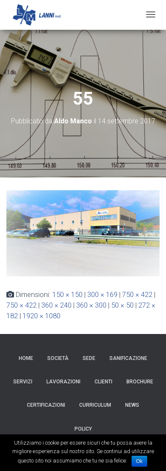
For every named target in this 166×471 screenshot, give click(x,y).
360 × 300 (91, 305)
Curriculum (95, 405)
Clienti (103, 382)
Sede (89, 358)
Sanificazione (128, 358)
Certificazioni (46, 405)
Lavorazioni (63, 382)
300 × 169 (102, 294)
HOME (26, 358)
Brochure (139, 382)
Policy (83, 429)
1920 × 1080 (41, 315)
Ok (139, 461)
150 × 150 (67, 294)
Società (58, 358)
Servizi (22, 382)
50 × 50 (122, 305)
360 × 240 (56, 305)
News (132, 405)
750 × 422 (137, 294)
